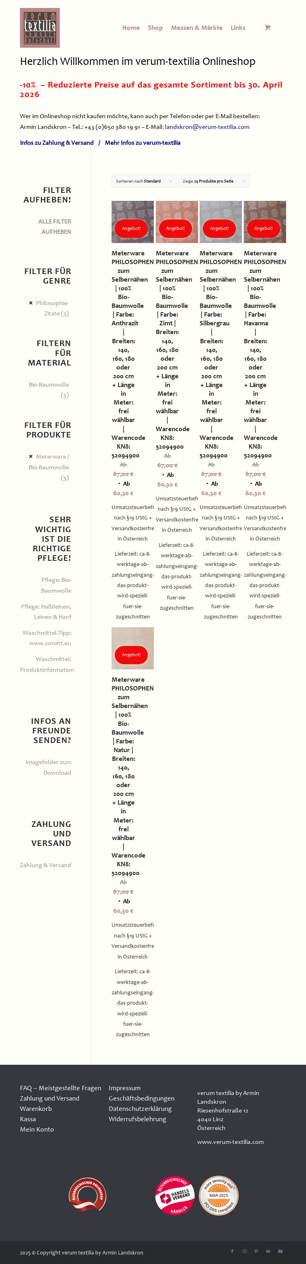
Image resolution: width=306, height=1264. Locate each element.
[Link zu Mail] (268, 1252)
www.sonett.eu (50, 643)
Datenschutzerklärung (140, 1108)
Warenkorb (36, 1108)
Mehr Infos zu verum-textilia (142, 142)
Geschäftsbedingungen (142, 1098)
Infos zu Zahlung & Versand (57, 142)
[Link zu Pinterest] (256, 1252)
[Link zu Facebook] (232, 1252)
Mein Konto (37, 1129)
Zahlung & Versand (45, 865)
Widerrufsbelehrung (137, 1119)
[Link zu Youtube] (280, 1252)
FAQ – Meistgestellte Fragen (60, 1088)
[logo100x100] (40, 28)
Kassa (28, 1119)
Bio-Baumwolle (49, 384)
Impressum (125, 1088)
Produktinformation (47, 669)
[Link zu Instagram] (244, 1252)
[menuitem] (131, 28)
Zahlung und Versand (49, 1098)
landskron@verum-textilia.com (207, 126)
